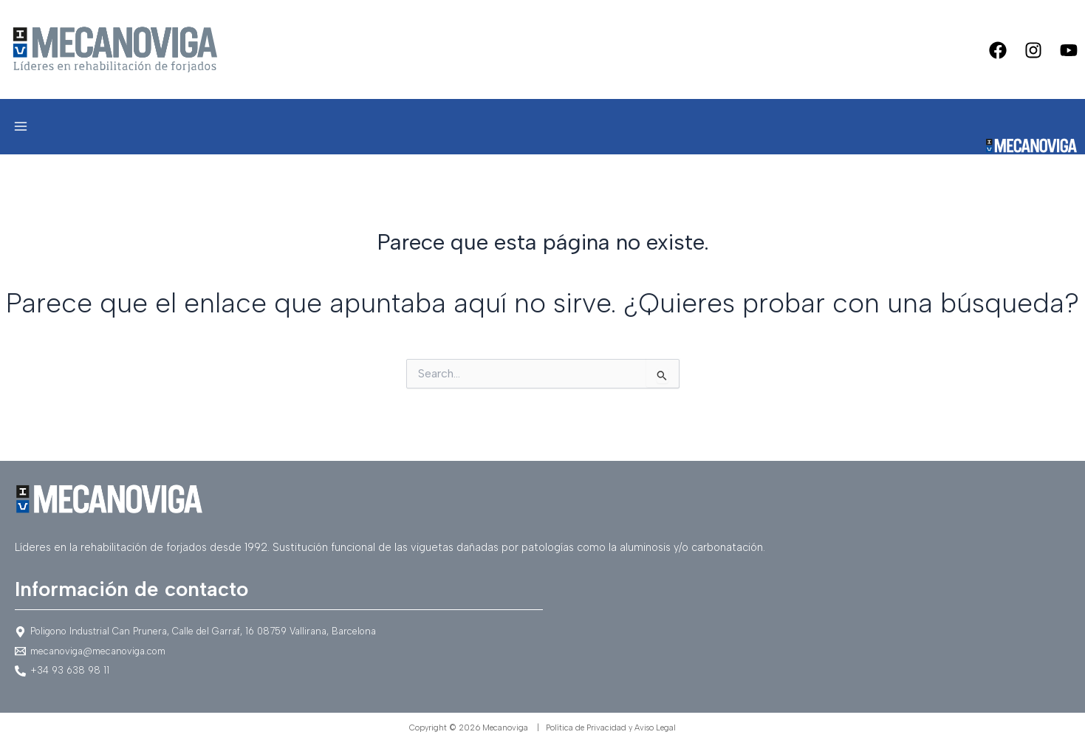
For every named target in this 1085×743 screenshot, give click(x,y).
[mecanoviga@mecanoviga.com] (542, 651)
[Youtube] (1069, 50)
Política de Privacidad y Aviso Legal (611, 728)
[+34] (542, 671)
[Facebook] (998, 50)
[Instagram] (1033, 50)
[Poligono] (542, 631)
